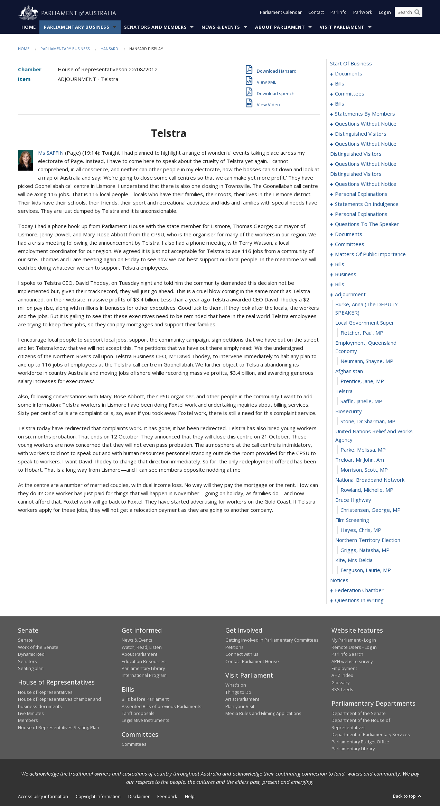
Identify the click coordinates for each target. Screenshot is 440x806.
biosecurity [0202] (348, 411)
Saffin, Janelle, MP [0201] (361, 401)
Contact (316, 13)
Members (28, 720)
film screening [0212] (352, 520)
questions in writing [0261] (359, 600)
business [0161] (345, 274)
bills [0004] (339, 83)
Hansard (109, 49)
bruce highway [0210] (353, 500)
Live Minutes (31, 713)
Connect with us (242, 654)
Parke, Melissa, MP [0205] (363, 449)
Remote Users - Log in (354, 647)
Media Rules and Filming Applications (263, 713)
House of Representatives (45, 692)
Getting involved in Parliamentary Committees (272, 640)
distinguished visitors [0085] (360, 133)
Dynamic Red (31, 654)
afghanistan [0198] (349, 371)
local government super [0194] (364, 322)
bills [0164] (339, 284)
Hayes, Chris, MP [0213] (360, 530)
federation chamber (359, 590)
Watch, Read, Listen (142, 647)
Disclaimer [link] (139, 797)
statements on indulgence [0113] (367, 204)
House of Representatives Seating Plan (58, 727)
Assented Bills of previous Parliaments (162, 706)
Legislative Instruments (145, 720)
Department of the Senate (358, 713)
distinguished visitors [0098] (356, 174)
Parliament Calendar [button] (281, 13)
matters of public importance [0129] (370, 254)
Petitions (234, 647)
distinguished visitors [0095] (356, 154)
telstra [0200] (344, 391)
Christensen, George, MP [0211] (370, 510)
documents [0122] (348, 234)
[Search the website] (408, 13)
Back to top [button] (407, 796)
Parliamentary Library (143, 668)
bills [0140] (339, 264)
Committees (134, 744)
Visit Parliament (342, 27)
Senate (25, 640)
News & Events (221, 27)
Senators (27, 661)
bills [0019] (339, 103)
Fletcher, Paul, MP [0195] (361, 332)
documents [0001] (348, 73)
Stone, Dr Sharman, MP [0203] (367, 421)
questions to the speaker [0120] (367, 224)
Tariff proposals (138, 713)
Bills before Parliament (145, 699)
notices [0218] (339, 580)
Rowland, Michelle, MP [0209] (366, 490)
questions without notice (365, 164)
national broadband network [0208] (369, 480)
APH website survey (352, 661)
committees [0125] (349, 244)
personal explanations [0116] (361, 214)
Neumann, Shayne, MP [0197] (366, 361)
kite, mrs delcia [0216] (354, 560)
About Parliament (280, 27)
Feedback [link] (167, 797)
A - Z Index (342, 675)
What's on (235, 685)
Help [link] (190, 797)
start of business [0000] (351, 63)
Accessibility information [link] (43, 797)
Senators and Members (155, 27)
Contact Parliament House (252, 661)
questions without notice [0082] (365, 123)
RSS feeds (342, 690)
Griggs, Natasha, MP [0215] (365, 550)
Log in (385, 13)
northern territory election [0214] (367, 540)
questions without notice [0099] (365, 184)
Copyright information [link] (98, 797)
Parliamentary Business (76, 27)
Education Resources (144, 661)
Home (28, 27)
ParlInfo (338, 13)
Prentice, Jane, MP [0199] (362, 381)
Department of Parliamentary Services (370, 735)
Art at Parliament (242, 699)
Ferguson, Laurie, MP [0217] (365, 570)
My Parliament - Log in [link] (353, 640)
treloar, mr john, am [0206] (359, 459)
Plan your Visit (239, 706)
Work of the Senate (38, 647)
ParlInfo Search (347, 654)
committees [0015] (349, 93)
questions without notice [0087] (365, 144)
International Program (144, 675)
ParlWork (362, 13)
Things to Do (238, 692)
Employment (344, 668)
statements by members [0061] (365, 113)
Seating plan (31, 668)
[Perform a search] (417, 13)
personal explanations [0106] (361, 194)
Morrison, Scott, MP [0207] (364, 470)
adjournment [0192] (350, 294)
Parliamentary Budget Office (360, 742)
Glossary (340, 682)
